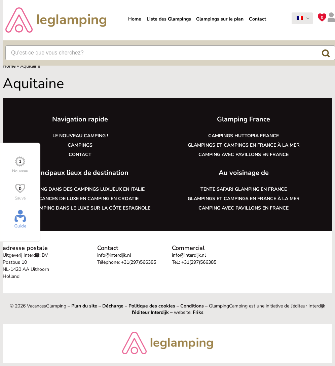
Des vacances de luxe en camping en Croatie (80, 198)
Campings (80, 145)
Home (134, 19)
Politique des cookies (151, 306)
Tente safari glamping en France (243, 189)
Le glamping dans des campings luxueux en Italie (80, 189)
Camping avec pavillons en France (243, 154)
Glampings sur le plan (220, 19)
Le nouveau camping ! (80, 136)
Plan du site (84, 306)
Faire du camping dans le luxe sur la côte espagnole (80, 208)
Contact (257, 19)
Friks (198, 312)
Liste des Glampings (169, 19)
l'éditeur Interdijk (150, 312)
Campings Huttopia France (243, 136)
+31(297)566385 (138, 262)
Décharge (112, 306)
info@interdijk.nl (114, 255)
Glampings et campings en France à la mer (244, 145)
